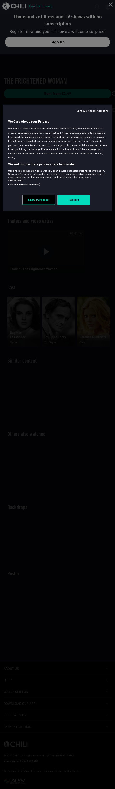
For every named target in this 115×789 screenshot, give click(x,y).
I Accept (74, 199)
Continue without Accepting (93, 110)
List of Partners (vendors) (24, 184)
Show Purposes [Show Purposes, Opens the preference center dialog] (38, 199)
